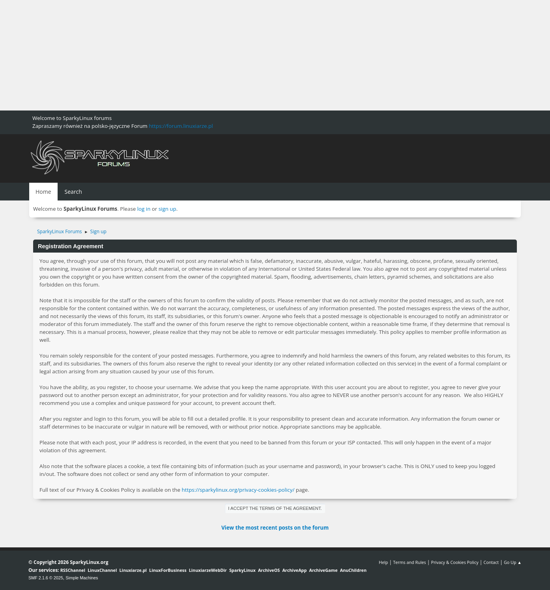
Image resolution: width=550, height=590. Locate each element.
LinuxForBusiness (167, 570)
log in (144, 208)
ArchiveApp (294, 570)
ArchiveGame (323, 570)
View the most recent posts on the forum (275, 527)
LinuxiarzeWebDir (208, 570)
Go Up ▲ (513, 562)
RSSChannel (72, 570)
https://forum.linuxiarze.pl (181, 125)
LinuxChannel (102, 570)
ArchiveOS (269, 570)
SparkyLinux (242, 570)
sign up (167, 208)
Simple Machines (81, 577)
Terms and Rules (409, 562)
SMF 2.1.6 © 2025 (45, 577)
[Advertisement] (236, 55)
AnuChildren (353, 570)
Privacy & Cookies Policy (454, 562)
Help (383, 562)
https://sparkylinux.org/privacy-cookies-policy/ (237, 489)
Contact (491, 562)
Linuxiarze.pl (133, 570)
